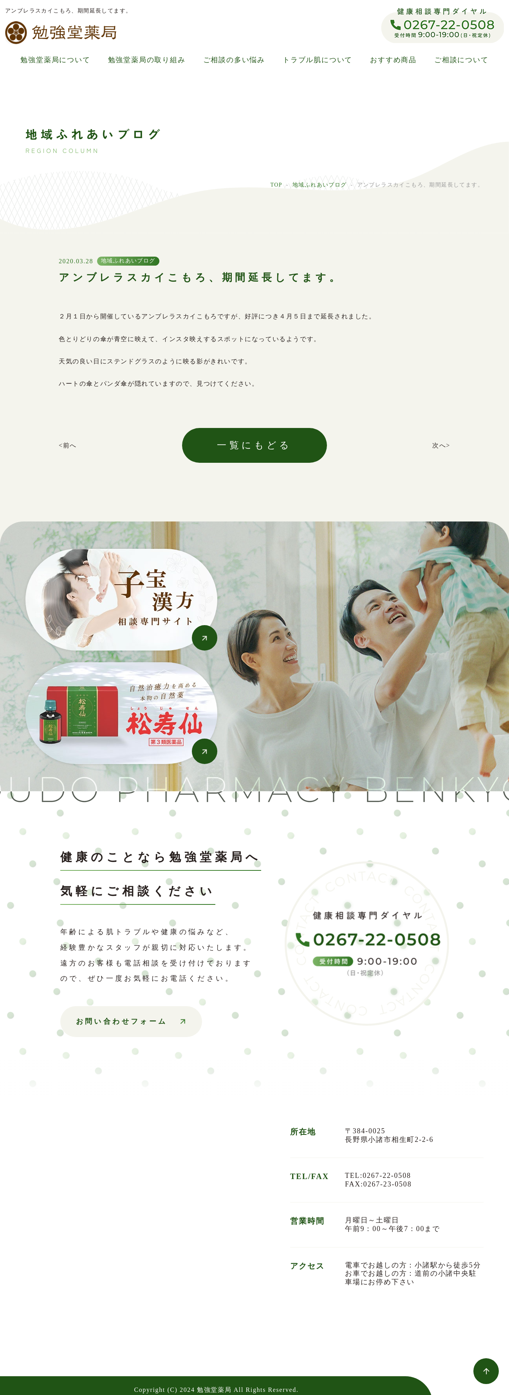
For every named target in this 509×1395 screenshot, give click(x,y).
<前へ (68, 445)
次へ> (441, 445)
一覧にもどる (254, 445)
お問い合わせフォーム (122, 1021)
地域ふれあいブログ (319, 185)
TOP (276, 185)
